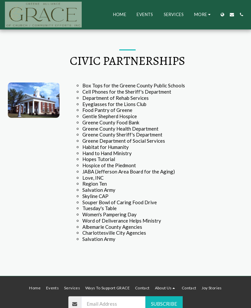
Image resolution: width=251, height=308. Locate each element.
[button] (231, 14)
